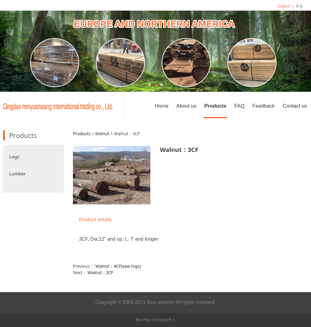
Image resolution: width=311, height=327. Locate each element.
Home (162, 106)
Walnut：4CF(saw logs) (118, 266)
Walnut (102, 133)
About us (186, 106)
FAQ (239, 106)
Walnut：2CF (100, 272)
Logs (14, 156)
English (284, 6)
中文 (299, 6)
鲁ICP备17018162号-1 (155, 319)
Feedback (263, 106)
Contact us (295, 106)
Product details (95, 219)
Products (215, 106)
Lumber (17, 173)
